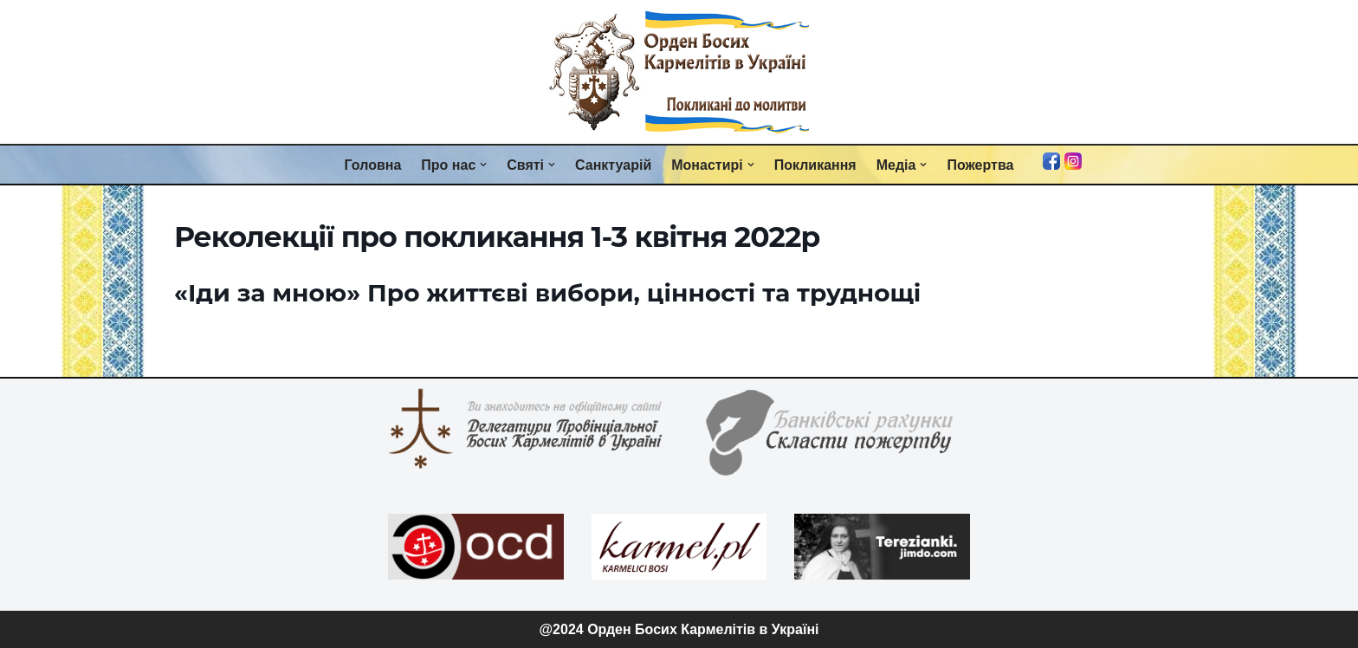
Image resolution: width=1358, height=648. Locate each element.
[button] (483, 164)
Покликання (815, 165)
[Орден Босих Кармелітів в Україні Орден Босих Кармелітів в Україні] (679, 72)
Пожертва (980, 165)
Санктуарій (613, 165)
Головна (373, 165)
